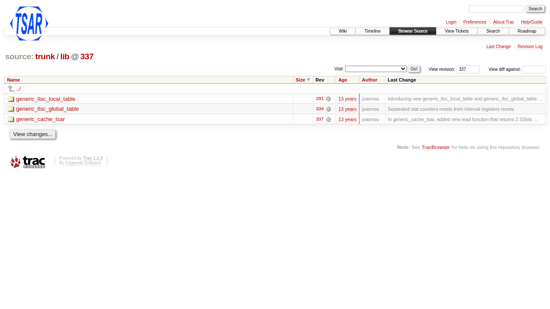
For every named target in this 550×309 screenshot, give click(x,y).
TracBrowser (436, 147)
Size (300, 79)
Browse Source (413, 31)
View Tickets (457, 31)
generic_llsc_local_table (46, 99)
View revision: (442, 69)
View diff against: (517, 69)
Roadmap (527, 31)
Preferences (474, 22)
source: (19, 56)
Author (369, 79)
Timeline (372, 31)
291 (320, 98)
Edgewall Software (83, 163)
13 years (347, 98)
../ (18, 88)
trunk (45, 56)
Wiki (343, 31)
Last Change (498, 46)
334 (320, 109)
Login (451, 22)
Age (342, 79)
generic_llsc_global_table (47, 109)
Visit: (339, 69)
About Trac (503, 22)
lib (64, 56)
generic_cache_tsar (40, 119)
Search (493, 31)
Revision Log (530, 46)
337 (87, 56)
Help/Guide (531, 22)
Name (13, 79)
